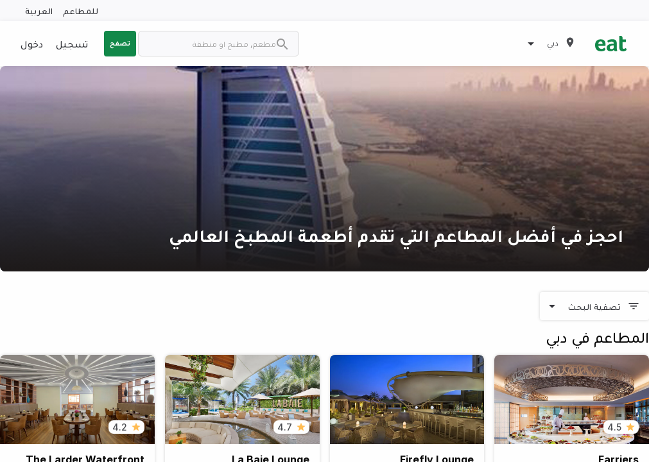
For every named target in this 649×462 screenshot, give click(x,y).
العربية (39, 10)
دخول (32, 43)
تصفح (120, 42)
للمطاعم (80, 10)
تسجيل (72, 43)
